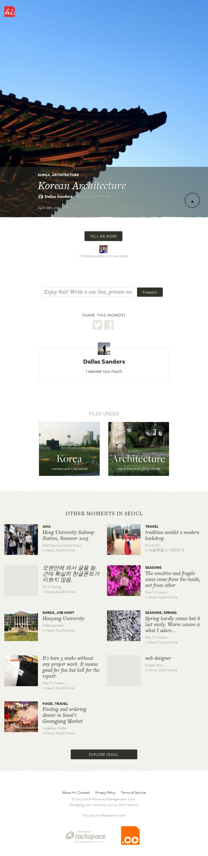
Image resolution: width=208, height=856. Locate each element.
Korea (44, 174)
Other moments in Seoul (104, 513)
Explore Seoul (104, 754)
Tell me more (103, 236)
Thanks (149, 292)
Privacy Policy (105, 792)
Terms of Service (133, 792)
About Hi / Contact (76, 792)
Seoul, (94, 196)
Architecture (65, 174)
